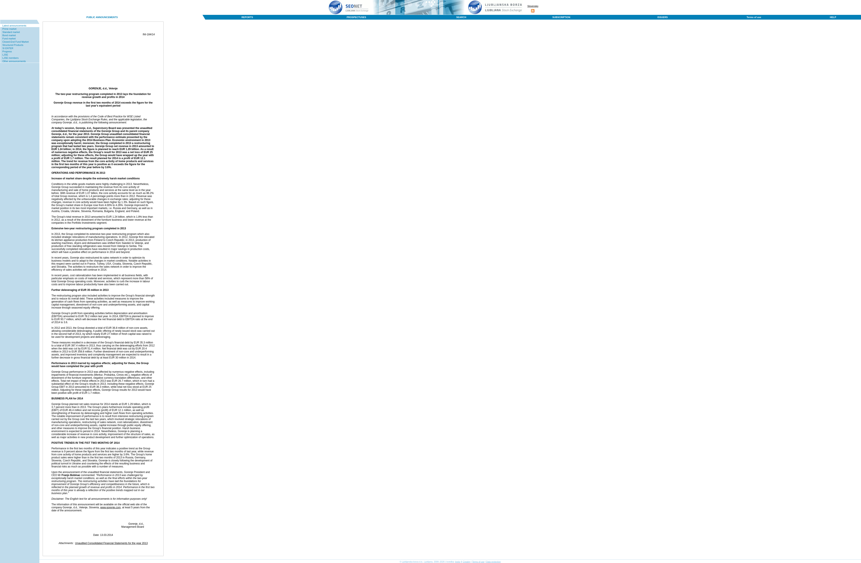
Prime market (9, 29)
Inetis (457, 562)
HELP (833, 17)
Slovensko (532, 6)
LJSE (5, 54)
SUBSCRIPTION (561, 17)
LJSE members (10, 58)
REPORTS (247, 17)
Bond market (9, 35)
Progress (7, 51)
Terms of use (753, 17)
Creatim (466, 562)
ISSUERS (662, 17)
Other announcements (14, 61)
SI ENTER (7, 48)
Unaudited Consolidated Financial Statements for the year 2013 (111, 543)
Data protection (493, 562)
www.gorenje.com (110, 507)
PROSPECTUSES (356, 17)
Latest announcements (14, 25)
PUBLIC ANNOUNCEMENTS (102, 17)
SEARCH (461, 17)
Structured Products (12, 45)
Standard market (11, 32)
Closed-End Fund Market (15, 41)
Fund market (9, 38)
